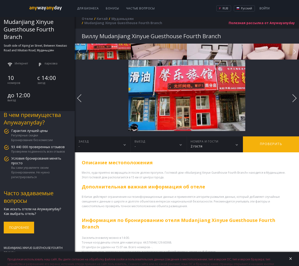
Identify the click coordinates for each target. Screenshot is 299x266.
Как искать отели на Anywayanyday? (32, 209)
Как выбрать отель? (20, 213)
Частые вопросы (140, 8)
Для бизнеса (88, 8)
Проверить (271, 144)
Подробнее (19, 227)
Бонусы (112, 8)
